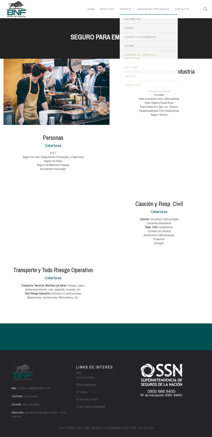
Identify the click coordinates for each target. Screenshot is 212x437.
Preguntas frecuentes (153, 9)
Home (91, 9)
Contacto (182, 9)
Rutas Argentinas (86, 385)
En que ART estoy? (87, 399)
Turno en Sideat (85, 377)
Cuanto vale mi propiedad (90, 406)
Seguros (126, 9)
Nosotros (107, 9)
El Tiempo (81, 392)
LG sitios (145, 428)
